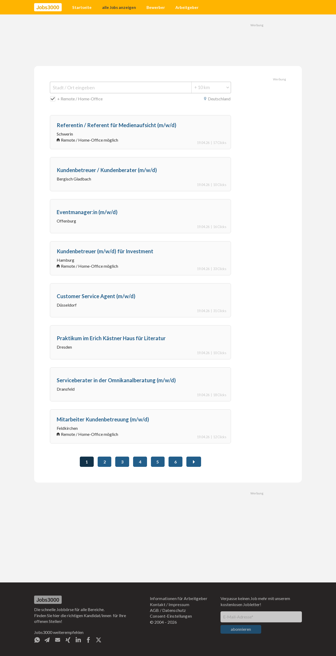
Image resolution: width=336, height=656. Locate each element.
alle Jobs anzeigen (119, 7)
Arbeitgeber (186, 7)
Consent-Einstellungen (171, 615)
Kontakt (157, 604)
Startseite (82, 7)
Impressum (179, 604)
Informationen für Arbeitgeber (178, 598)
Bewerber (155, 7)
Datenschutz (174, 610)
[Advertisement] (168, 39)
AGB (154, 610)
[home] (48, 7)
